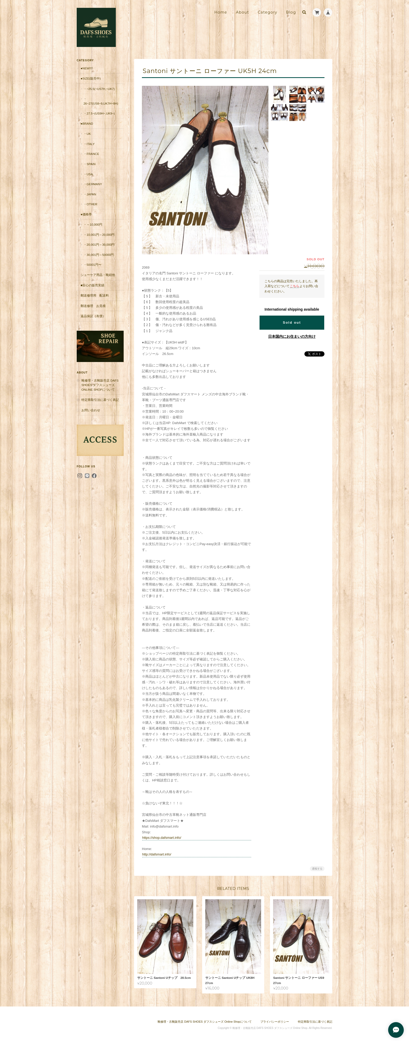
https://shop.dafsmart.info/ (161, 838)
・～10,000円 (92, 224)
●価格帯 (86, 214)
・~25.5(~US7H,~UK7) (99, 89)
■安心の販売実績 (92, 285)
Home (220, 12)
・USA (88, 174)
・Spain (89, 164)
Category (267, 12)
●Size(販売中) (91, 78)
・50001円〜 (92, 264)
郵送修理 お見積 (93, 306)
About (242, 12)
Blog (291, 12)
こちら (294, 286)
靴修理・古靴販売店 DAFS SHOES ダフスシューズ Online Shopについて (99, 385)
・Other (90, 204)
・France (91, 153)
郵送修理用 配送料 (95, 295)
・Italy (89, 144)
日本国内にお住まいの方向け (292, 336)
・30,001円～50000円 (98, 254)
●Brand (87, 123)
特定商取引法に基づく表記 (100, 399)
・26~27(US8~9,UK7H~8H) (100, 101)
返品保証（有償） (93, 316)
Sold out (292, 322)
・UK (87, 133)
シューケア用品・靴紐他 (98, 274)
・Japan (89, 194)
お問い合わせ (90, 410)
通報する (317, 868)
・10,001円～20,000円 (99, 234)
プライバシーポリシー (274, 1021)
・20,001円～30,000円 (99, 244)
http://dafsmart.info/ (156, 854)
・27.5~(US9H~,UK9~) (99, 113)
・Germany (92, 184)
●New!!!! (87, 68)
